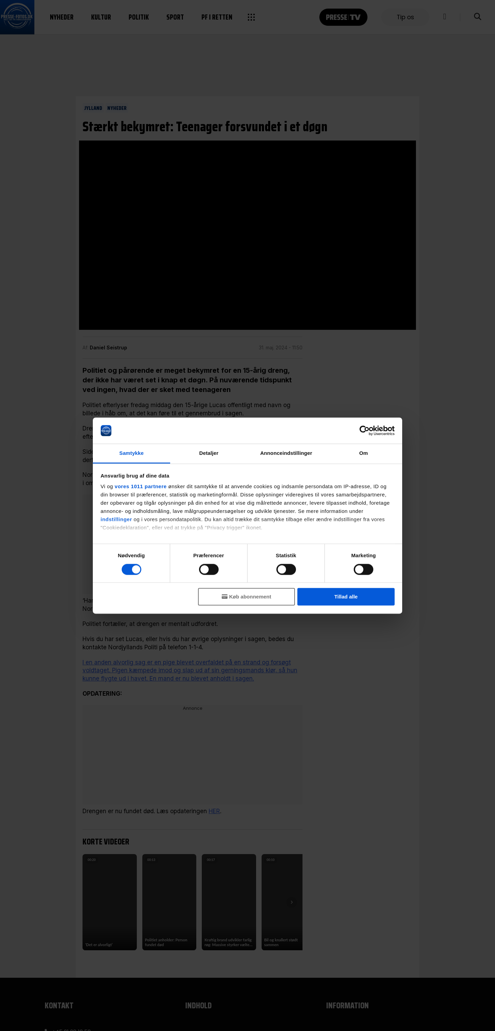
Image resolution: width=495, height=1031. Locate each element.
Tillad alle (346, 597)
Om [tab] (363, 453)
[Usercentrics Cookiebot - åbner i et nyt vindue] (364, 430)
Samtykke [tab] (131, 453)
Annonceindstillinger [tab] (286, 453)
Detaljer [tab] (209, 453)
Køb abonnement (250, 597)
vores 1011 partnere (141, 487)
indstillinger (116, 520)
